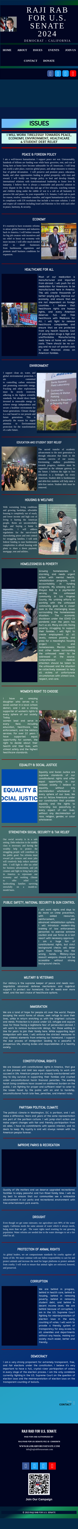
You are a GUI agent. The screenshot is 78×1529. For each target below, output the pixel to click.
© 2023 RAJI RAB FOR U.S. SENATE (39, 1512)
